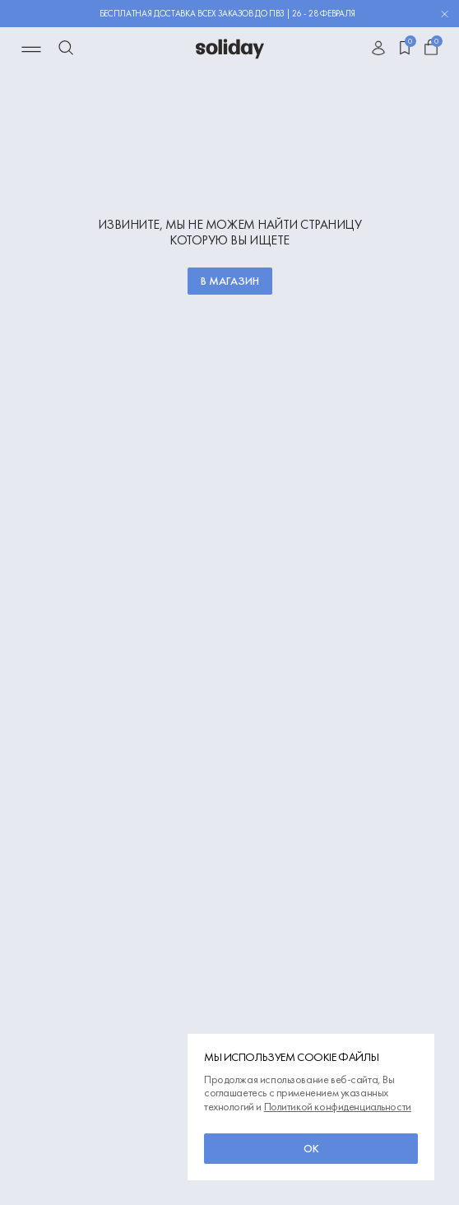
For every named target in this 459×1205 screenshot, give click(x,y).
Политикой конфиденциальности (337, 1106)
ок (311, 1148)
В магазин (230, 280)
